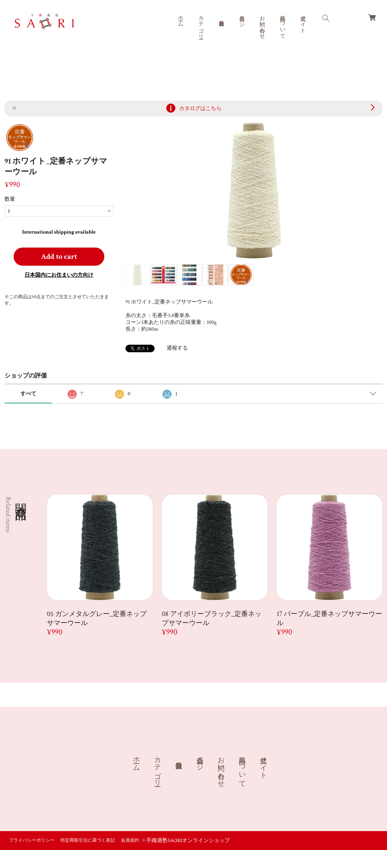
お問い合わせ (262, 24)
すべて (28, 393)
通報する (177, 348)
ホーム (180, 18)
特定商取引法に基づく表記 (87, 840)
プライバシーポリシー (31, 840)
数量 (10, 199)
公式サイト (302, 21)
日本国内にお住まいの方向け (59, 275)
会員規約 (130, 840)
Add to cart (59, 257)
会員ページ (241, 18)
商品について (282, 24)
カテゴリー (200, 24)
